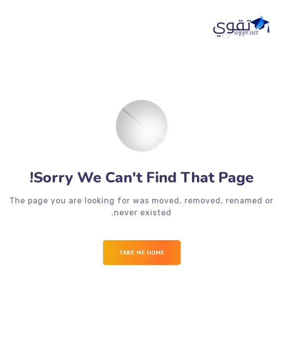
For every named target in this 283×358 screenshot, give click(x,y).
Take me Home (142, 252)
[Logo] (242, 27)
